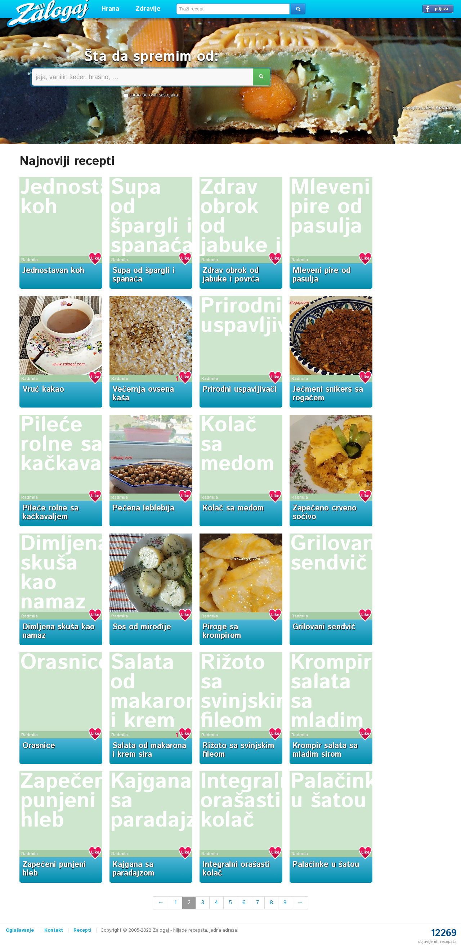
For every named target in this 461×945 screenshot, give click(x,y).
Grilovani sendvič (336, 553)
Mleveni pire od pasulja (330, 207)
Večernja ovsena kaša (143, 394)
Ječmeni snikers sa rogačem (327, 394)
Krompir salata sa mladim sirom (325, 750)
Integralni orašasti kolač (249, 801)
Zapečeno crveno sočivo (324, 513)
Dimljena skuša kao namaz (64, 573)
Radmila (29, 260)
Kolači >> (446, 107)
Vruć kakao (43, 389)
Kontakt (53, 930)
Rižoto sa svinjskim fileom (247, 692)
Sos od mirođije (141, 627)
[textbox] (233, 9)
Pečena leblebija (143, 508)
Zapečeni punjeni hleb (66, 801)
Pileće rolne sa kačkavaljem (82, 445)
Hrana (110, 9)
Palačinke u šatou (339, 791)
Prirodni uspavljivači (259, 316)
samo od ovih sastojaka (151, 95)
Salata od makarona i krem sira (160, 701)
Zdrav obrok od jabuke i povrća (230, 275)
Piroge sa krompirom (221, 631)
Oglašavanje (20, 930)
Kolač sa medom (233, 508)
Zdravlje (148, 9)
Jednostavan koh (83, 197)
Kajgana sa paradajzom (133, 869)
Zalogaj (49, 13)
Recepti (82, 930)
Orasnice (65, 662)
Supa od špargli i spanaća (152, 216)
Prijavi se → (438, 8)
